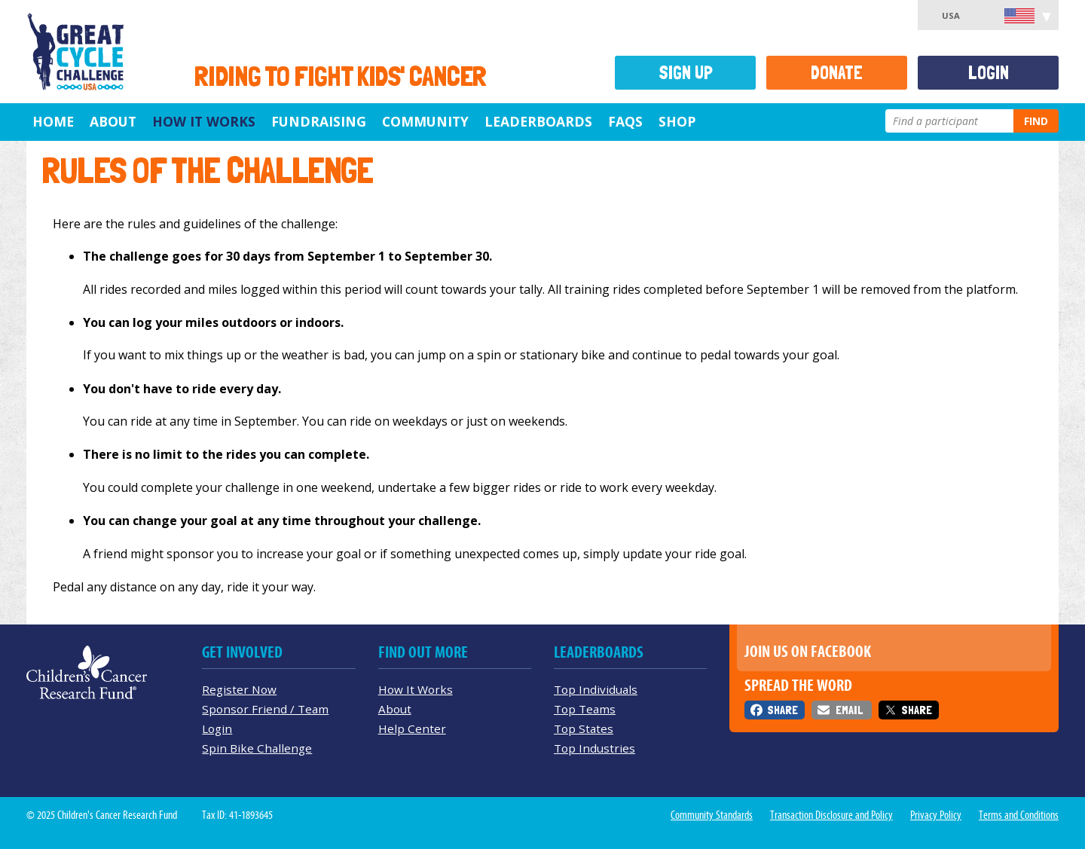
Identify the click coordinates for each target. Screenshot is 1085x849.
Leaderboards (538, 121)
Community (425, 121)
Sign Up (686, 73)
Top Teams (585, 708)
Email (849, 710)
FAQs (625, 121)
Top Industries (594, 748)
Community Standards (712, 815)
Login (988, 73)
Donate (837, 73)
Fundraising (318, 121)
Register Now (239, 689)
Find (1036, 121)
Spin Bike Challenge (257, 748)
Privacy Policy (935, 815)
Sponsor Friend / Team (265, 708)
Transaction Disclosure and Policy (831, 815)
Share (782, 710)
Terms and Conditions (1019, 815)
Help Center (412, 728)
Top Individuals (595, 689)
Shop (677, 121)
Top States (583, 728)
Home (53, 121)
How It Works (203, 121)
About (113, 121)
